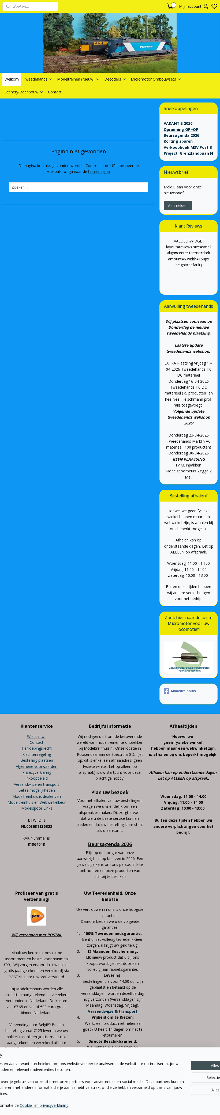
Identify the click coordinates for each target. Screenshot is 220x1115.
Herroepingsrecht (37, 748)
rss (140, 1087)
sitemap (129, 1087)
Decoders (115, 79)
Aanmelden (178, 205)
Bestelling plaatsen (36, 760)
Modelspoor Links (36, 808)
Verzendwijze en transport (36, 784)
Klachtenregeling (36, 754)
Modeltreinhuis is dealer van (36, 796)
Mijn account (194, 6)
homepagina (99, 171)
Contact (55, 91)
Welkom (12, 79)
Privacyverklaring (36, 772)
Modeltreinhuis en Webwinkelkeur (37, 802)
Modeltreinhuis (180, 691)
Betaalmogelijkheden (36, 790)
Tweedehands (38, 79)
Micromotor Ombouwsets (156, 79)
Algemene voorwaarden (36, 766)
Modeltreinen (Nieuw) (78, 79)
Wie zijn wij (36, 736)
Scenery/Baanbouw (24, 91)
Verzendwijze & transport (112, 1011)
